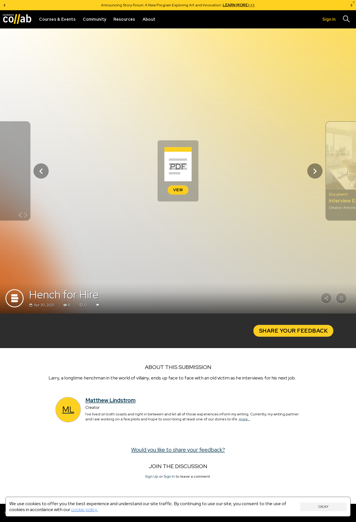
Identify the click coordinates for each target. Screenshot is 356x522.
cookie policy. (84, 509)
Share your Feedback (293, 330)
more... (244, 419)
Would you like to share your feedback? (178, 449)
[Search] (346, 19)
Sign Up (151, 476)
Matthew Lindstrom (110, 400)
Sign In (169, 476)
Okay (323, 506)
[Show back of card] (23, 215)
